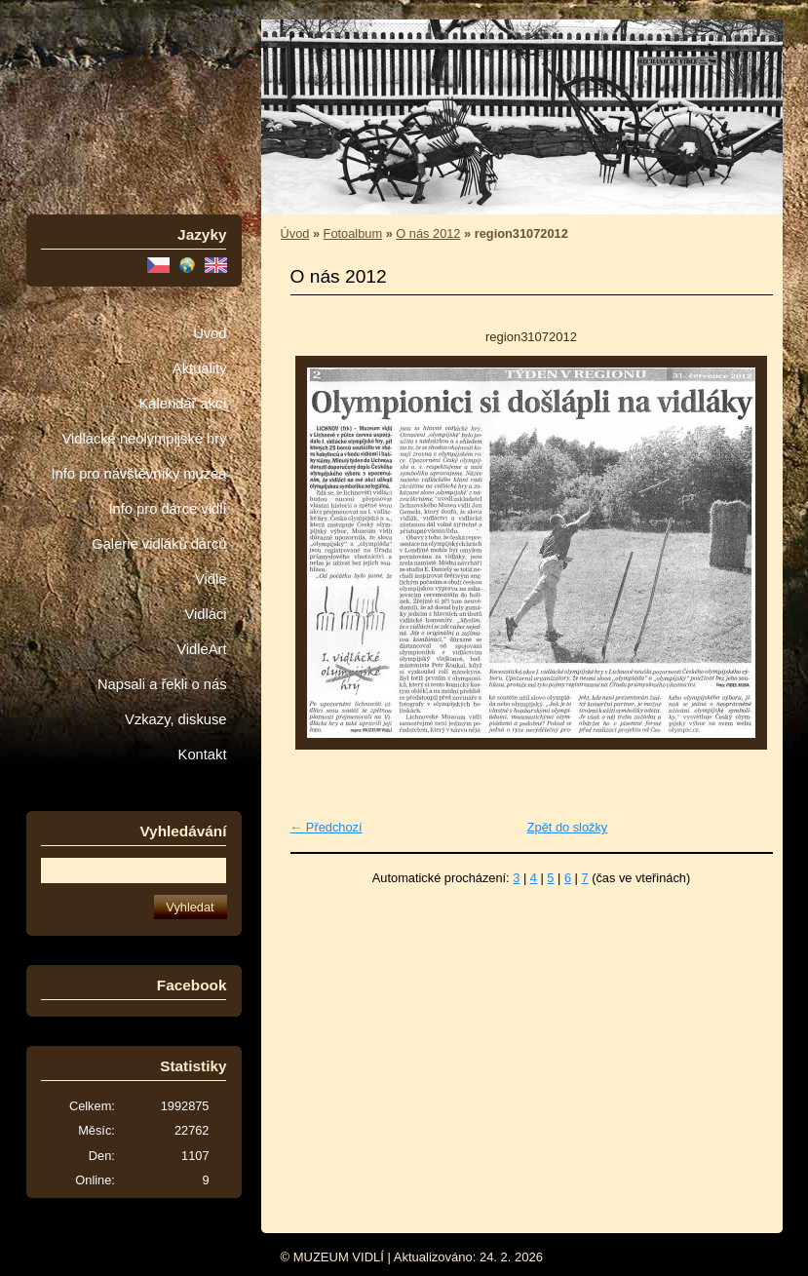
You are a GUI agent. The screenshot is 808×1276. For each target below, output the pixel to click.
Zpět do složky (567, 827)
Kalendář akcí (182, 403)
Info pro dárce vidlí (167, 509)
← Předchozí (326, 827)
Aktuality (200, 368)
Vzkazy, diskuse (175, 719)
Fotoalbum (353, 233)
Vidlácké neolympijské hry (143, 438)
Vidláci (205, 614)
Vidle (210, 579)
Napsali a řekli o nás (162, 684)
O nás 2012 (428, 233)
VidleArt (201, 649)
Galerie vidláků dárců (159, 544)
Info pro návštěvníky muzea (139, 474)
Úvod (209, 333)
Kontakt (202, 754)
